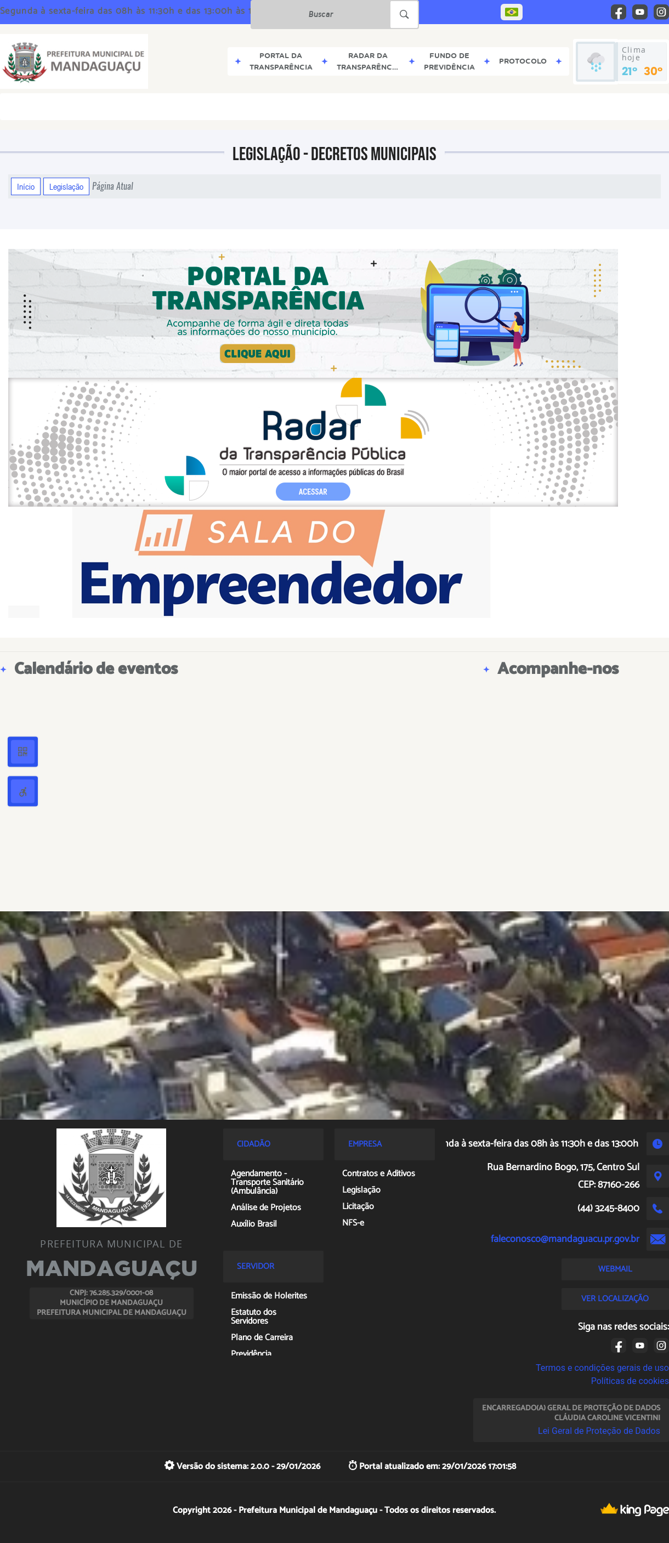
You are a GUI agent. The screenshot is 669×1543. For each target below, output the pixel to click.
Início (26, 186)
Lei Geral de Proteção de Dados (599, 1431)
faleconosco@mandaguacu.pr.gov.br (565, 1239)
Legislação (66, 186)
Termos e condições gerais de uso (602, 1368)
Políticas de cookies (630, 1381)
